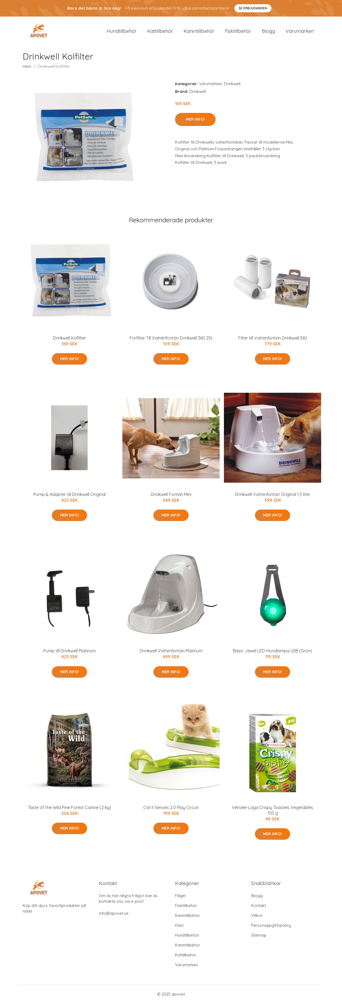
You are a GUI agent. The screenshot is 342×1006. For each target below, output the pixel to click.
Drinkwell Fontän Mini (171, 497)
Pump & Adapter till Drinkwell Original (69, 497)
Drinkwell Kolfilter (69, 340)
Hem (27, 69)
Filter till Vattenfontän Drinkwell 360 (272, 340)
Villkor (257, 918)
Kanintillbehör (199, 32)
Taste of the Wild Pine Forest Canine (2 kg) (69, 810)
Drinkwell (232, 86)
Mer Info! (195, 122)
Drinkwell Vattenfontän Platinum (171, 653)
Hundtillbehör (122, 32)
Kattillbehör (160, 32)
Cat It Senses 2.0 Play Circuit (171, 810)
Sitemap (258, 937)
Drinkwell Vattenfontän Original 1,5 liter (272, 497)
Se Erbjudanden (253, 8)
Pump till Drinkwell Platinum (69, 653)
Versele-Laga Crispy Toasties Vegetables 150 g (272, 812)
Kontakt (258, 908)
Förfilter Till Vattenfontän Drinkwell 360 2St (171, 340)
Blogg (268, 32)
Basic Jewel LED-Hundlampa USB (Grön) (272, 653)
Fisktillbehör (238, 32)
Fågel (180, 898)
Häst (179, 927)
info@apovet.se (114, 915)
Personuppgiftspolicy (271, 927)
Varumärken (300, 32)
